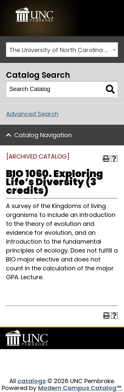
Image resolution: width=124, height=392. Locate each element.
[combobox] (62, 49)
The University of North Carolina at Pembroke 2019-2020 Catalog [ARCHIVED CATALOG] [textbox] (63, 50)
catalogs (32, 381)
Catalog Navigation (43, 135)
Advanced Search (32, 114)
